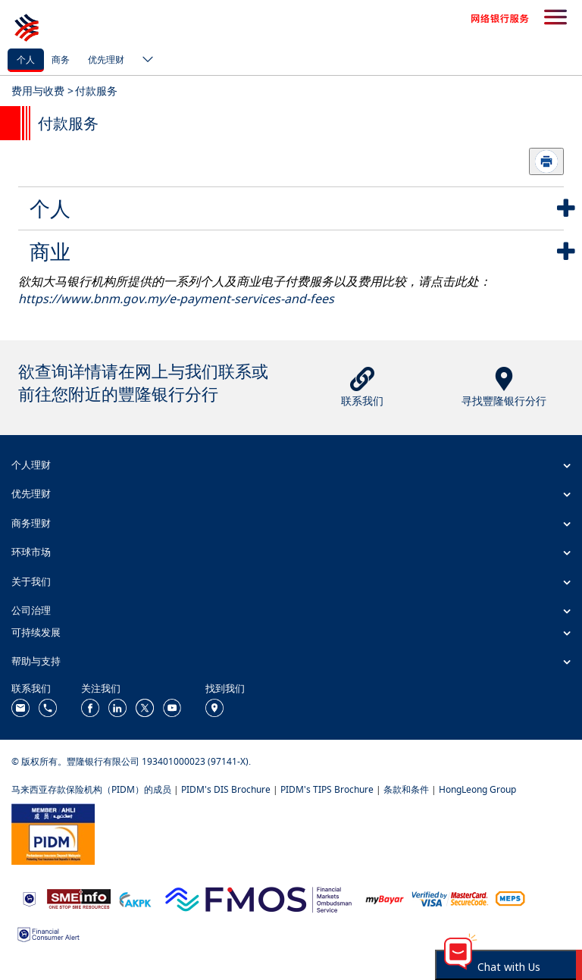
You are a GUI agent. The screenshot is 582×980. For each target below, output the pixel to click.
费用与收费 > (42, 90)
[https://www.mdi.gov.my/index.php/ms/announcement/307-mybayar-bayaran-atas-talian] (384, 898)
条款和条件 (406, 789)
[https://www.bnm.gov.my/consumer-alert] (48, 932)
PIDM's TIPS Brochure (327, 789)
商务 (61, 59)
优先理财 (106, 59)
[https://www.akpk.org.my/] (135, 898)
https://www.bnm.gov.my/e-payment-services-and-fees (176, 298)
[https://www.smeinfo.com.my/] (79, 898)
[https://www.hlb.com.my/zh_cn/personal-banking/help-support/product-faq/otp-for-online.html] (450, 898)
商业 (50, 251)
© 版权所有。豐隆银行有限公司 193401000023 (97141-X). (131, 761)
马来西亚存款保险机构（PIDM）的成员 (91, 789)
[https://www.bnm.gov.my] (29, 898)
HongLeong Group (477, 789)
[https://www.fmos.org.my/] (258, 898)
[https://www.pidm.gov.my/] (53, 833)
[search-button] (555, 18)
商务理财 (31, 523)
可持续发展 (36, 632)
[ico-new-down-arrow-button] (144, 60)
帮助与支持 (36, 661)
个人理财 (31, 464)
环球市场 (31, 552)
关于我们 (31, 581)
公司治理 (31, 610)
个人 (26, 59)
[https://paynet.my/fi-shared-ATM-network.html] (510, 898)
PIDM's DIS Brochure (226, 789)
